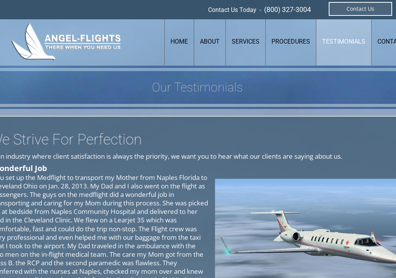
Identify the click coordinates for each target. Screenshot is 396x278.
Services (245, 41)
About (210, 41)
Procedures (290, 41)
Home (179, 41)
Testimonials (343, 41)
